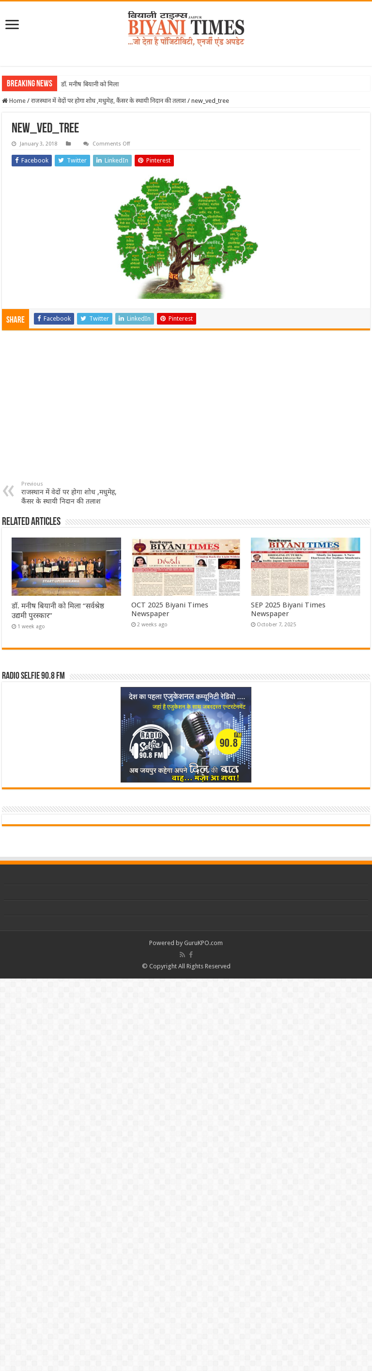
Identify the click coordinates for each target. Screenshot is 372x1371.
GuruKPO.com (203, 943)
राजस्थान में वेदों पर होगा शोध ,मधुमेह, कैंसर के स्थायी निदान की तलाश (108, 100)
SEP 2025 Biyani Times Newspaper (288, 609)
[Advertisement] (186, 408)
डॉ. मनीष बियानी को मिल (89, 84)
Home (14, 100)
